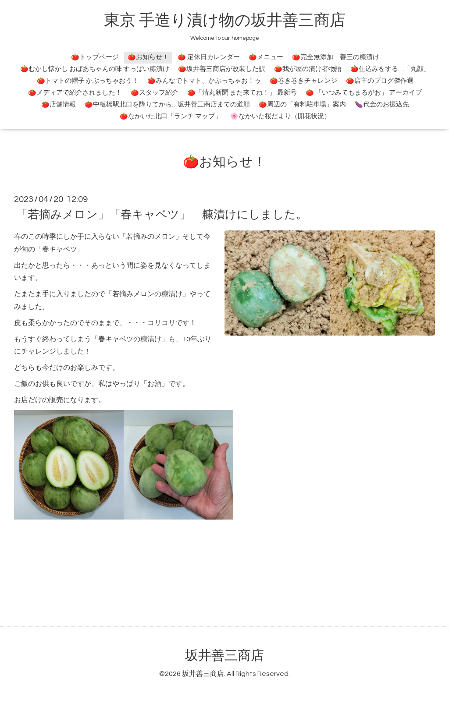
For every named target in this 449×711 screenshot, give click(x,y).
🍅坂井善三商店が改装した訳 (221, 69)
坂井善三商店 (224, 655)
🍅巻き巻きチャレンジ (303, 81)
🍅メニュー (266, 57)
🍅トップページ (95, 57)
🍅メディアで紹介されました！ (75, 92)
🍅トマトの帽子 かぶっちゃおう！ (88, 81)
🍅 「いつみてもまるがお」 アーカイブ (364, 92)
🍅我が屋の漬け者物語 (308, 69)
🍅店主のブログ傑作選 (379, 81)
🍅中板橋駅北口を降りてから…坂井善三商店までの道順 (167, 104)
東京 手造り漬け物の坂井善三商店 (225, 20)
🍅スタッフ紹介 (154, 92)
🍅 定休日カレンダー (209, 57)
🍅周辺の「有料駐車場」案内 (302, 104)
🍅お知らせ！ (148, 57)
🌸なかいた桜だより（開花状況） (280, 116)
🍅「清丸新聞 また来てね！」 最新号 (242, 92)
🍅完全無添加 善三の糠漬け (335, 57)
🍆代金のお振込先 (382, 104)
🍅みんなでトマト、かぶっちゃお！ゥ (204, 81)
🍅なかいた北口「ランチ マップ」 (170, 116)
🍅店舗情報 (58, 104)
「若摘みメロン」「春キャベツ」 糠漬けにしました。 (161, 214)
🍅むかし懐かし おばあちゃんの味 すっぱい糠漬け (94, 69)
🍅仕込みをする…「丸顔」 (390, 69)
